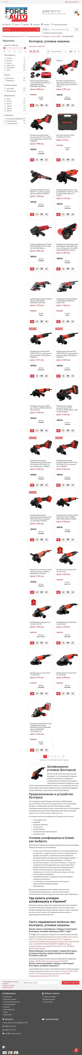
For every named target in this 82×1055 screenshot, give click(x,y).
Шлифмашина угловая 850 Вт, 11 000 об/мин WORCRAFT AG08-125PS (66, 301)
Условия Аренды (9, 1004)
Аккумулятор (14, 91)
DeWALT (9, 61)
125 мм (14, 103)
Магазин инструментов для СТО (14, 36)
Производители (9, 1009)
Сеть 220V (14, 88)
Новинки (25, 24)
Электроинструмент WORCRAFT (57, 961)
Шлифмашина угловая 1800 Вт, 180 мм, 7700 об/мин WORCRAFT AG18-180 (41, 301)
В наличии (14, 78)
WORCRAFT (11, 68)
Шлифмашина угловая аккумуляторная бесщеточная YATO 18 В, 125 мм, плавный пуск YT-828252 (67, 463)
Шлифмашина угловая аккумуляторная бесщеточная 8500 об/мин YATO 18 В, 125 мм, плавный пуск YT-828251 (40, 463)
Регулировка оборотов (14, 119)
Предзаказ (14, 80)
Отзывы (45, 24)
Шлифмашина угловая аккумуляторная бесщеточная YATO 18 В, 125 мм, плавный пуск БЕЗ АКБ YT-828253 (40, 518)
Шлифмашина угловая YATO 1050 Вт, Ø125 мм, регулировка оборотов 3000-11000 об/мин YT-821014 (41, 354)
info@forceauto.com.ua (12, 1033)
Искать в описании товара (52, 33)
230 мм (14, 111)
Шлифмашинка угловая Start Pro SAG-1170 (66, 570)
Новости (7, 24)
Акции (15, 24)
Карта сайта (7, 1014)
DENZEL (9, 58)
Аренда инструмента (59, 24)
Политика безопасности (11, 1002)
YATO (8, 70)
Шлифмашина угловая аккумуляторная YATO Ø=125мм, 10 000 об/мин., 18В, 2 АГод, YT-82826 (67, 409)
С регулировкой (14, 123)
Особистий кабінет (49, 997)
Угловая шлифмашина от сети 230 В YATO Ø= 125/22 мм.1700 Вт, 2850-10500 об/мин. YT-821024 (67, 192)
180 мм (14, 108)
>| (63, 756)
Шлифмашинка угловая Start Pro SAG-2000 (40, 674)
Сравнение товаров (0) (37, 46)
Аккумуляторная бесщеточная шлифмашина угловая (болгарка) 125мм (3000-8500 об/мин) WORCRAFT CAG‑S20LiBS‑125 (40, 727)
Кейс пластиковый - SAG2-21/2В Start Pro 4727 (65, 136)
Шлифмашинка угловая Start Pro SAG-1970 (66, 623)
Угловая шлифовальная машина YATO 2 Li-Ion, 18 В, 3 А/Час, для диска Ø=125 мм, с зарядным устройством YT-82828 (53, 939)
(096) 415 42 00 (9, 1026)
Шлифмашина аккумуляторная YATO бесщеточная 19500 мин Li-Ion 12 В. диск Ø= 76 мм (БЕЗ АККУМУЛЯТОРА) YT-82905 (67, 247)
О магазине (7, 997)
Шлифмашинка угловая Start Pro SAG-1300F (54, 973)
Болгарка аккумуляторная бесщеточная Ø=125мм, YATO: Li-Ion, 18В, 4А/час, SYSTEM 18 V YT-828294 (41, 138)
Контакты (35, 24)
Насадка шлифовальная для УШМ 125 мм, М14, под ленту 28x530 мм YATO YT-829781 (40, 191)
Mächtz (9, 63)
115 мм (14, 101)
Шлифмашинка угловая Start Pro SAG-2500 (66, 674)
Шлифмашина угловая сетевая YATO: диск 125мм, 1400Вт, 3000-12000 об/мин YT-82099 (67, 517)
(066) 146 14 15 (9, 1030)
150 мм (14, 106)
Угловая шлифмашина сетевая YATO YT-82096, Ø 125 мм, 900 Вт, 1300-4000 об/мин (41, 246)
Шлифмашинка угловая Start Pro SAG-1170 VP (40, 623)
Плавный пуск (14, 121)
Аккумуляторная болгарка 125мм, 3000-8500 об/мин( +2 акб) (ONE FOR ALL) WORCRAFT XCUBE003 (40, 83)
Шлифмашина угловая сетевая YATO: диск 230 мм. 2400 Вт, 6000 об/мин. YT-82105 (41, 571)
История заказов (48, 999)
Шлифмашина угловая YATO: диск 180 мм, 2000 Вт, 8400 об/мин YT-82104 (40, 408)
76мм (14, 99)
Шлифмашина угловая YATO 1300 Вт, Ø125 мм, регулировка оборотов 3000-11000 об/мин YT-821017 (67, 354)
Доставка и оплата (9, 999)
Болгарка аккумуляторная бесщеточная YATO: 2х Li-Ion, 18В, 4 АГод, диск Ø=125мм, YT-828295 (67, 83)
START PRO (10, 65)
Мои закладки (47, 1002)
